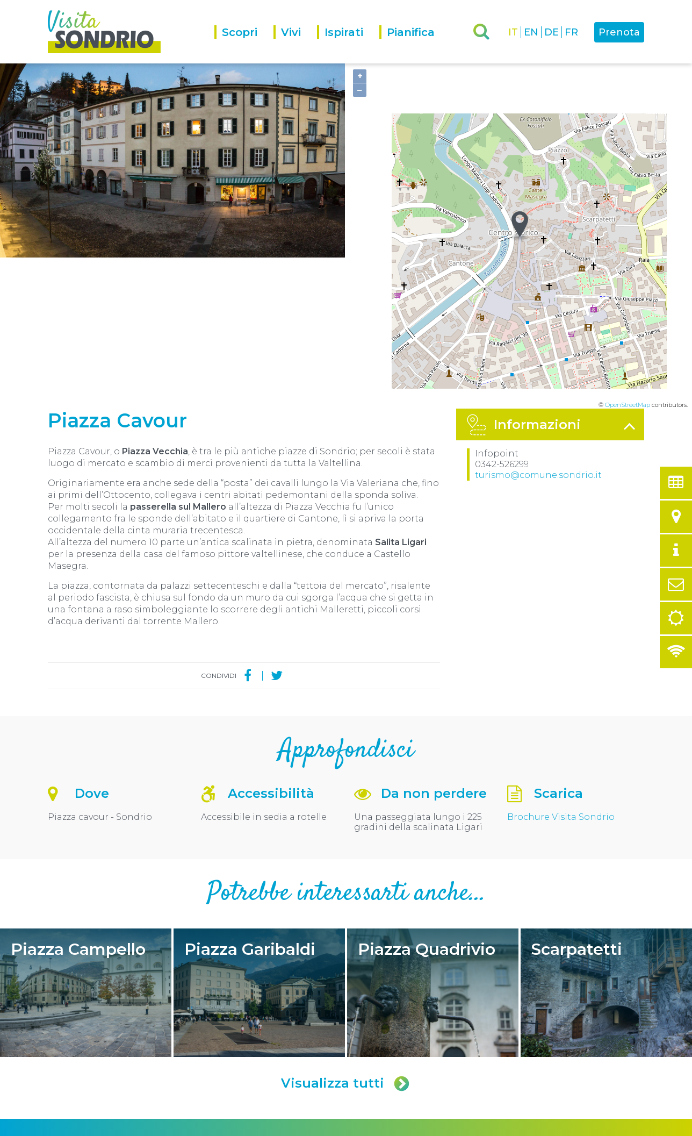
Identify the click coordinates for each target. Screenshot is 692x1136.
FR (571, 32)
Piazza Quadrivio (432, 841)
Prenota (619, 32)
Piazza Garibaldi (259, 841)
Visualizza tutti (346, 932)
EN (531, 32)
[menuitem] (243, 44)
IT (513, 32)
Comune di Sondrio (119, 1127)
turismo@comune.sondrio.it (538, 324)
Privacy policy (174, 1127)
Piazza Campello (85, 841)
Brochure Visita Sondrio (561, 666)
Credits (210, 1127)
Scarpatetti (606, 841)
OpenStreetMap (627, 254)
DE (551, 32)
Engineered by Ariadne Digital (597, 1127)
